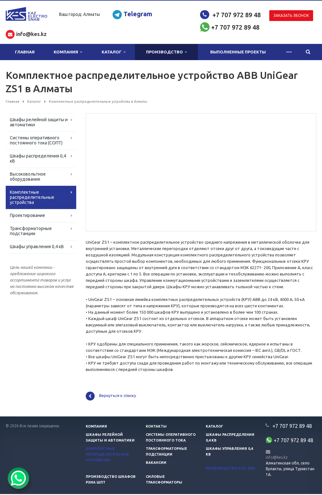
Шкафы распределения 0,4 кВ (38, 158)
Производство (166, 52)
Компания (68, 52)
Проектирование (27, 215)
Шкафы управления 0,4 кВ (37, 246)
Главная (25, 52)
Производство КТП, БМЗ (230, 469)
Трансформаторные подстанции (31, 231)
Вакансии (156, 463)
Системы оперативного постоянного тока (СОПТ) (36, 140)
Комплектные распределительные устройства (32, 197)
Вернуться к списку (111, 397)
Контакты (156, 427)
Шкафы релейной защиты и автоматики (39, 122)
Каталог (113, 52)
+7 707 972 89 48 (236, 14)
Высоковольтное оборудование (28, 176)
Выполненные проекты (238, 52)
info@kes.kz (277, 458)
